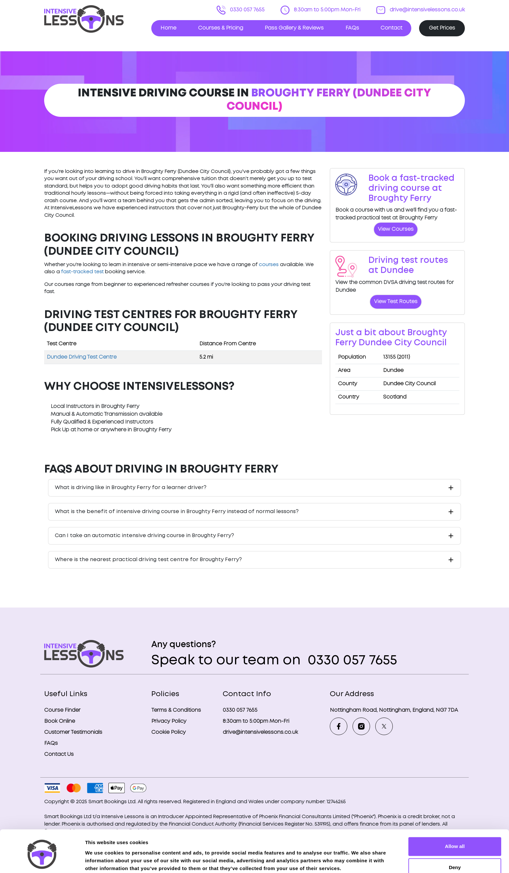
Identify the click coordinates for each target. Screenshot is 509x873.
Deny (455, 841)
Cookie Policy (168, 732)
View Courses (396, 229)
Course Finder (62, 710)
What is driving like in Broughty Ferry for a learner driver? (130, 487)
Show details (100, 860)
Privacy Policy (168, 721)
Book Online (59, 721)
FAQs (352, 28)
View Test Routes (395, 301)
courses (269, 265)
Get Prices (442, 28)
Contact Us (59, 754)
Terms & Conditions (176, 710)
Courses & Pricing (220, 28)
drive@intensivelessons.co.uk (426, 9)
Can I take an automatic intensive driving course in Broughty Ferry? (144, 535)
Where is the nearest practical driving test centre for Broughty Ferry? (148, 559)
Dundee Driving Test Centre (82, 357)
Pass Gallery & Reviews (294, 28)
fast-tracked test (82, 272)
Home (168, 28)
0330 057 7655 (247, 9)
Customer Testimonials (73, 732)
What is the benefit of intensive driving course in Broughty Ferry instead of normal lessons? (177, 511)
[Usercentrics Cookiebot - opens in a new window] (42, 860)
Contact (391, 28)
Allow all (455, 820)
